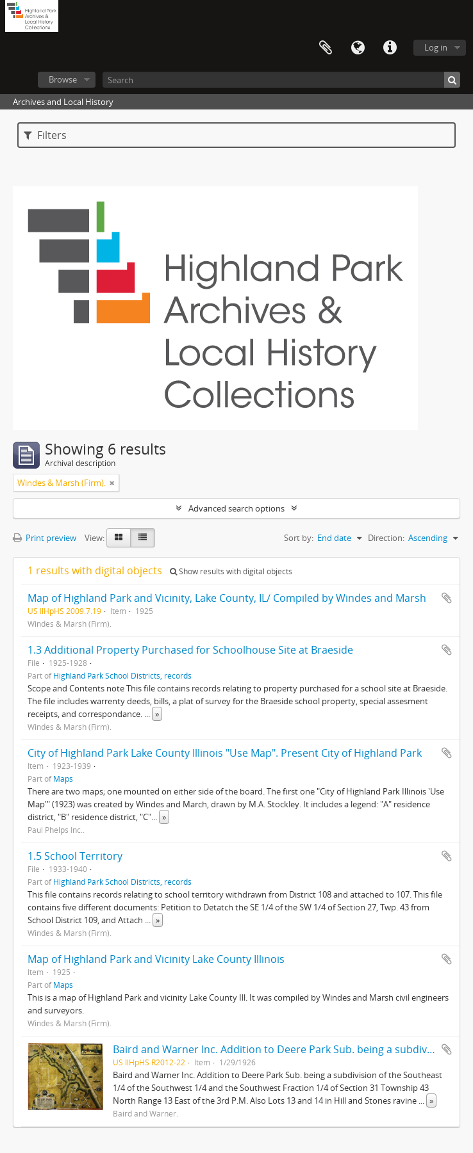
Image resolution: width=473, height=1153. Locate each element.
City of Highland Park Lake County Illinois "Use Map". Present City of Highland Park (225, 753)
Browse (63, 79)
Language (358, 48)
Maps (63, 778)
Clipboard (326, 48)
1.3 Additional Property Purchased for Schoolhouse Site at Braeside (190, 650)
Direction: (386, 538)
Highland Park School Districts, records (122, 675)
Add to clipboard (446, 598)
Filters (45, 135)
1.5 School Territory (75, 856)
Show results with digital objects (231, 571)
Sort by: (298, 538)
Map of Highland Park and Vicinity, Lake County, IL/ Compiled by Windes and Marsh (227, 598)
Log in (435, 47)
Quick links (390, 48)
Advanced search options (236, 508)
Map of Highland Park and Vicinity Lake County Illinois (156, 959)
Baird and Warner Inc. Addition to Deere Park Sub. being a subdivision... (285, 1049)
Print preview (44, 538)
